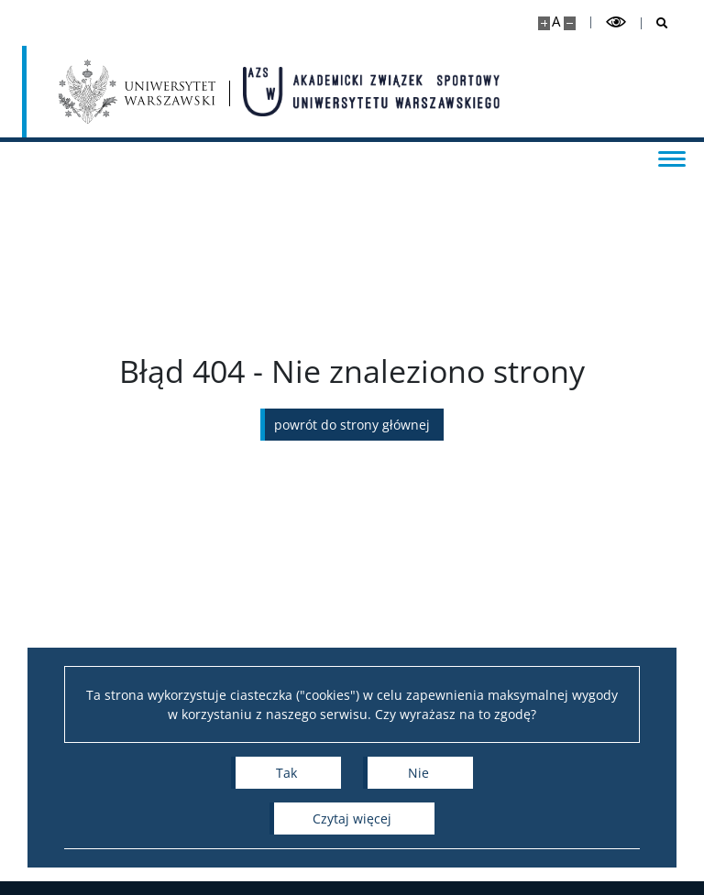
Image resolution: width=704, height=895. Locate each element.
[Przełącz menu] (672, 157)
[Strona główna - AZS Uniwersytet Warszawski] (371, 92)
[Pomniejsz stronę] (570, 23)
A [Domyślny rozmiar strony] (556, 21)
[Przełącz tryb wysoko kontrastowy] (616, 22)
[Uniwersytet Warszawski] (137, 92)
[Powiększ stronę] (544, 23)
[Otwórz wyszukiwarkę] (655, 23)
